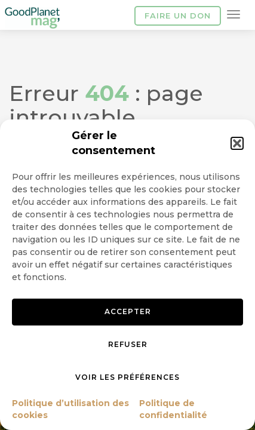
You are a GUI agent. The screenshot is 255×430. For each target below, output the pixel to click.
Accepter (128, 311)
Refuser (128, 344)
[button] (237, 143)
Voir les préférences (127, 377)
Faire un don (178, 15)
